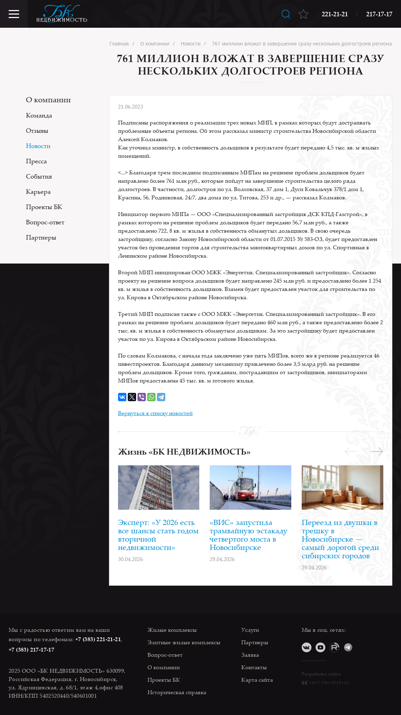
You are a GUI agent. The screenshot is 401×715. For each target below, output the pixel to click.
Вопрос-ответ (45, 222)
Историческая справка (177, 692)
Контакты (254, 667)
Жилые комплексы (172, 630)
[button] (377, 451)
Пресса (36, 161)
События (39, 176)
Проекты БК (44, 207)
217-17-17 (379, 14)
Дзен (362, 647)
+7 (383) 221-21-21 (98, 639)
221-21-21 (335, 14)
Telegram (348, 647)
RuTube (334, 647)
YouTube (320, 647)
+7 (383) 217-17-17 (31, 649)
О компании (48, 99)
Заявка (250, 654)
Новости (38, 145)
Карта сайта (257, 679)
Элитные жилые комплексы (184, 642)
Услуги (250, 630)
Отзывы (37, 130)
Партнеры (41, 237)
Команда (39, 115)
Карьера (38, 191)
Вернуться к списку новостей (155, 413)
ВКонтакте (306, 647)
